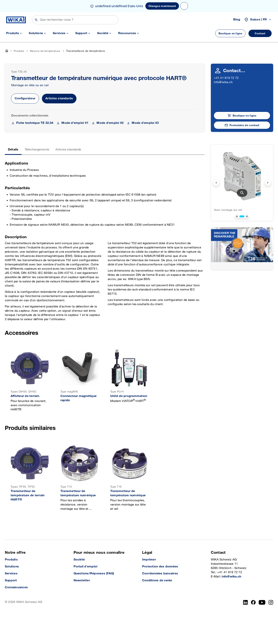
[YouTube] (262, 602)
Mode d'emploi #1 (74, 123)
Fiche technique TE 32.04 (34, 123)
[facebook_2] (253, 602)
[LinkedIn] (245, 602)
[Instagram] (271, 602)
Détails (13, 149)
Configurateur (25, 98)
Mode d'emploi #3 (145, 123)
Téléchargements (37, 149)
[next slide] (267, 182)
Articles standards (59, 98)
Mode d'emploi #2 (110, 123)
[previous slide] (216, 182)
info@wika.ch (223, 82)
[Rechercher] (75, 20)
